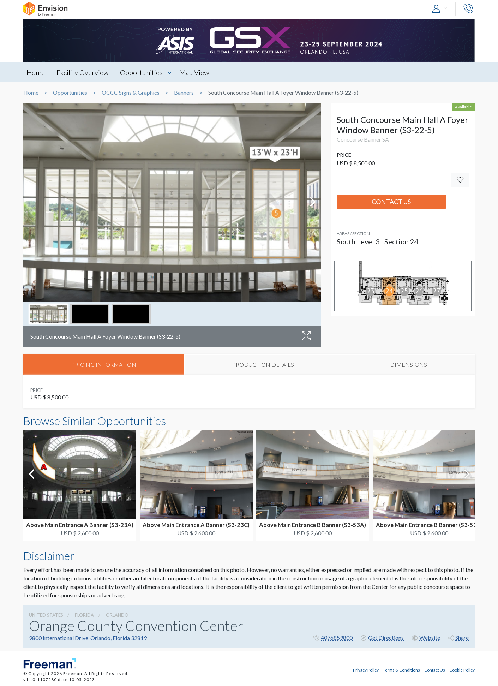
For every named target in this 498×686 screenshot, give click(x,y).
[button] (441, 9)
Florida (84, 615)
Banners (184, 92)
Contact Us (391, 201)
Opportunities (142, 72)
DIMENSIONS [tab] (408, 364)
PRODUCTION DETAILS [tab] (263, 364)
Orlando (117, 615)
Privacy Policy (366, 669)
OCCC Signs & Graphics (131, 92)
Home (36, 72)
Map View (195, 72)
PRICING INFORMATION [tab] (103, 364)
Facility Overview (83, 72)
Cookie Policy (462, 669)
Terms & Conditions (401, 669)
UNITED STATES (46, 615)
